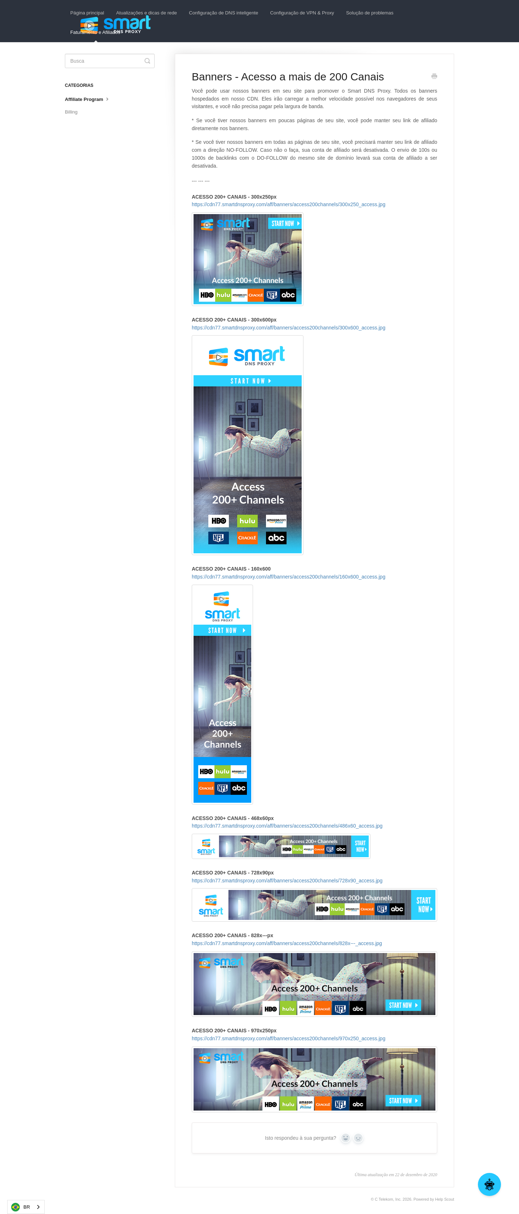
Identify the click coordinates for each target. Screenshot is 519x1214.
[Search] (110, 61)
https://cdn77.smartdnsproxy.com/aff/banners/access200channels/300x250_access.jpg (288, 204)
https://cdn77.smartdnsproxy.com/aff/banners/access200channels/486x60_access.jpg (314, 841)
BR (20, 1207)
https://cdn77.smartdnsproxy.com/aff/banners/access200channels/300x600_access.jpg (288, 328)
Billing (71, 112)
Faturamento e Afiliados (95, 36)
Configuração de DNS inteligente (223, 12)
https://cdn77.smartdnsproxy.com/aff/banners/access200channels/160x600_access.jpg (288, 577)
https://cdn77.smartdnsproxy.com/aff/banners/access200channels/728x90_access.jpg (314, 900)
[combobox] (26, 1207)
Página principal (87, 12)
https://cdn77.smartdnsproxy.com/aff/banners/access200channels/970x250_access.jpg (288, 1038)
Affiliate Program (87, 99)
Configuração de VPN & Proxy (302, 12)
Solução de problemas (369, 12)
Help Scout (444, 1199)
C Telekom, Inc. (388, 1199)
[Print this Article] (434, 77)
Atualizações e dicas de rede (146, 12)
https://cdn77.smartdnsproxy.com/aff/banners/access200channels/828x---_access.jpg (314, 978)
